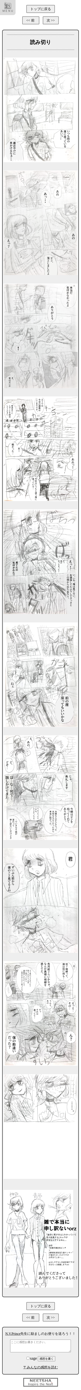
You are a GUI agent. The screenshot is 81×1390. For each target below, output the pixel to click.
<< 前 (30, 20)
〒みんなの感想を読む (40, 1367)
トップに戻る (40, 9)
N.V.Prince (13, 1333)
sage (32, 1358)
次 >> (51, 20)
